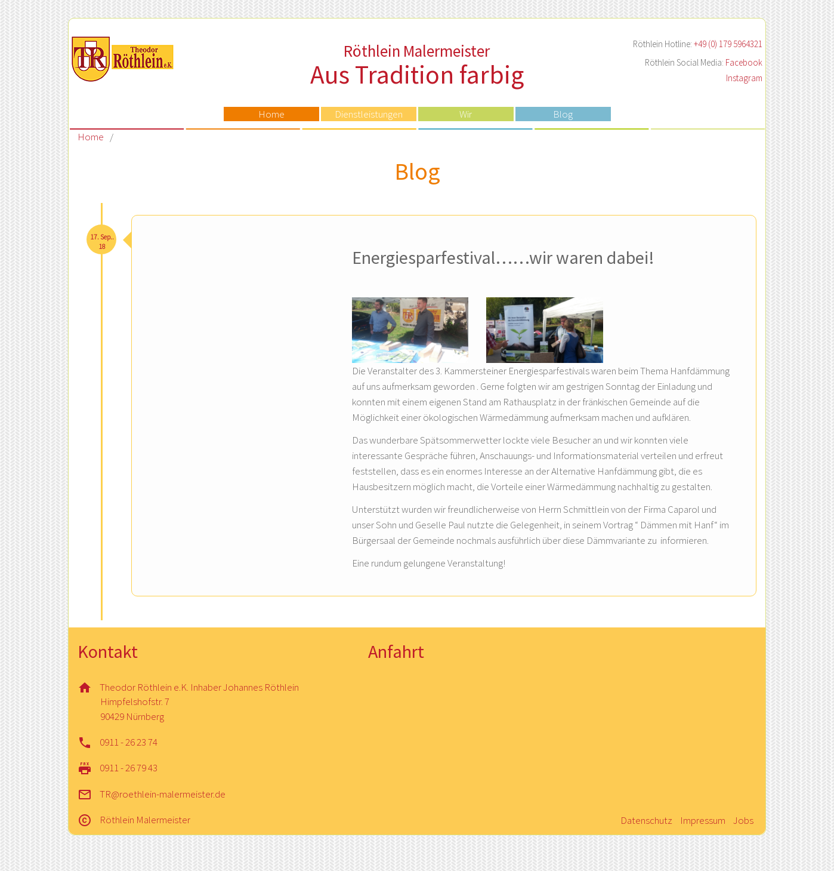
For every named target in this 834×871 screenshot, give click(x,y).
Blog (563, 114)
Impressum (702, 820)
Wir (465, 114)
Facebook (743, 62)
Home (271, 114)
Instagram (744, 78)
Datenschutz (646, 820)
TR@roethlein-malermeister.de (163, 794)
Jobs (743, 820)
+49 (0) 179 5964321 (728, 44)
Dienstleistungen (369, 114)
